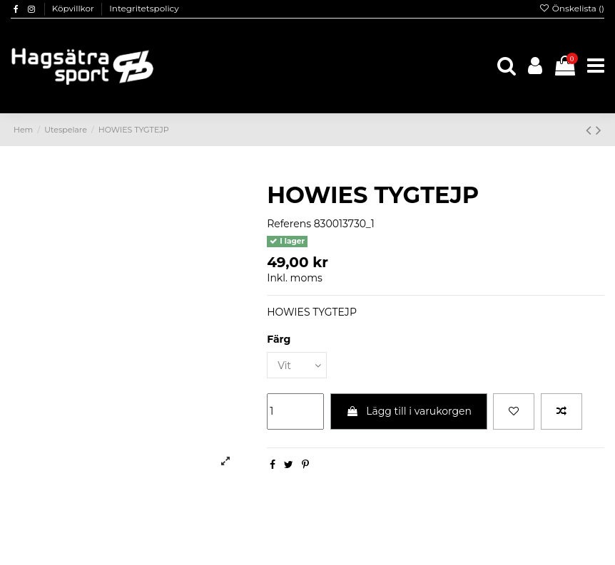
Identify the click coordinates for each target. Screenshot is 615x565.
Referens (289, 223)
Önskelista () (571, 8)
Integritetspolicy (144, 8)
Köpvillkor (74, 8)
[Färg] (297, 365)
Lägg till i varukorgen (409, 411)
